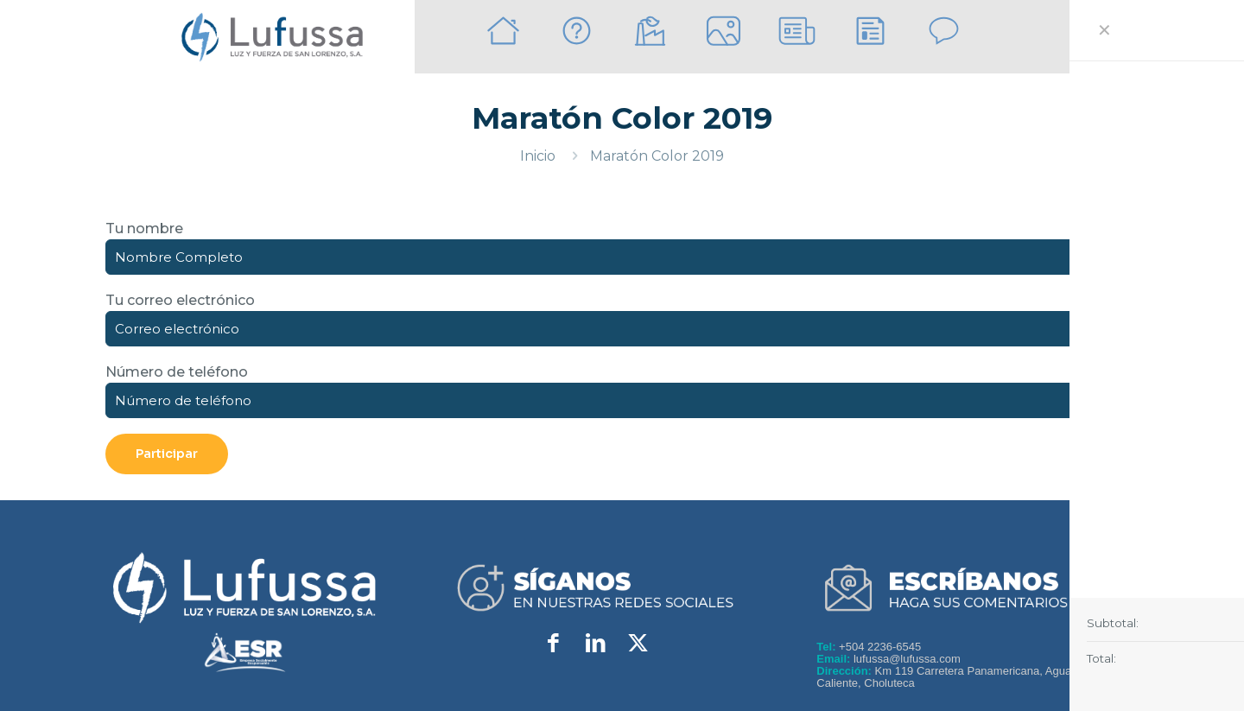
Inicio (537, 156)
